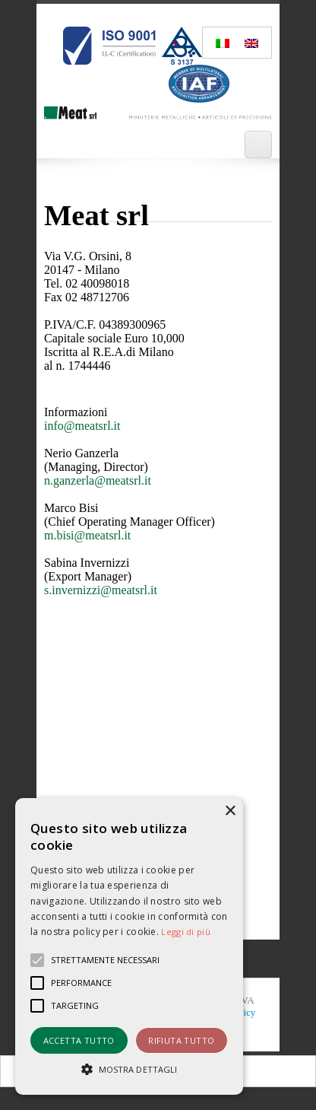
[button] (129, 1068)
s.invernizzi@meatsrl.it (100, 590)
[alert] (129, 946)
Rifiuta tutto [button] (181, 1040)
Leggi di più (185, 931)
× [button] (229, 811)
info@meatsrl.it (82, 425)
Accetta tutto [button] (79, 1040)
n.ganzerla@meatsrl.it (97, 480)
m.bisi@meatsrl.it (87, 535)
